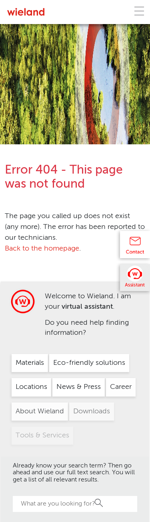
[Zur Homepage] (25, 12)
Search (99, 502)
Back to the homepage (42, 248)
